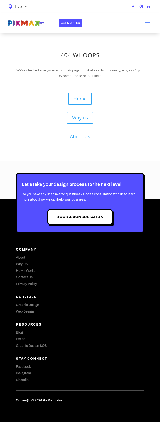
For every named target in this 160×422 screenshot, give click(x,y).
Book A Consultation (80, 217)
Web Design (25, 311)
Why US (22, 264)
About (20, 257)
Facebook (23, 366)
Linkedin (22, 380)
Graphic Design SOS (31, 345)
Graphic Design (27, 305)
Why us (80, 117)
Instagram (23, 373)
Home (80, 99)
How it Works (25, 270)
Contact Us (24, 277)
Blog (19, 332)
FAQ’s (20, 339)
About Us (80, 136)
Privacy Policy (26, 284)
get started (70, 23)
